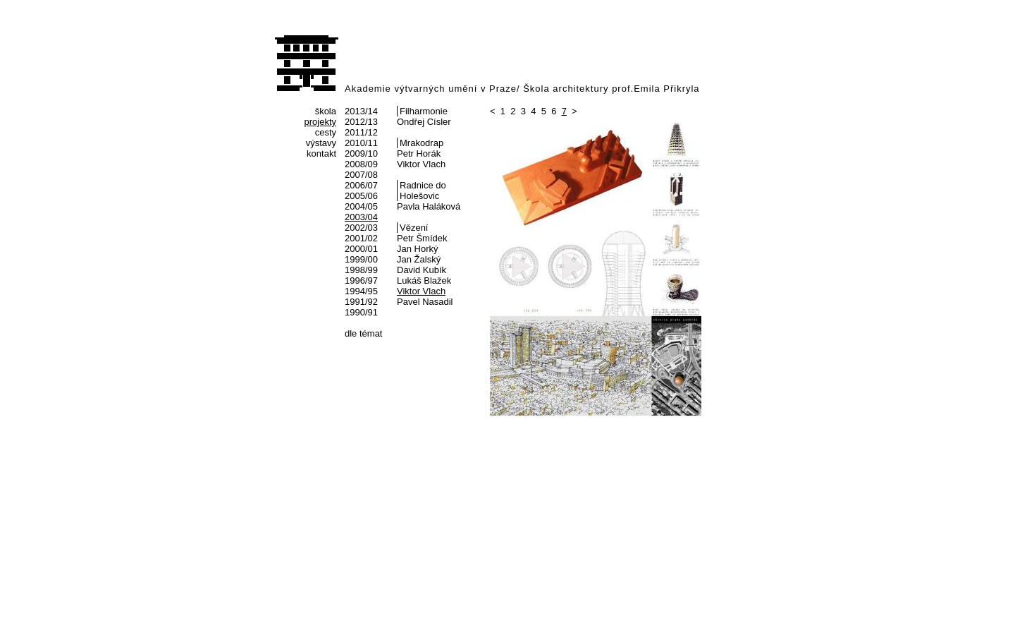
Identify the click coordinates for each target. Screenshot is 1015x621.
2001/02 (361, 238)
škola (325, 111)
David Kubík (421, 270)
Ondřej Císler (424, 121)
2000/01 (361, 248)
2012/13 (361, 121)
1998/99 (361, 270)
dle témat (363, 333)
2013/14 (361, 111)
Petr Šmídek (422, 238)
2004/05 (361, 206)
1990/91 (361, 312)
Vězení (414, 227)
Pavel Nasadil (425, 301)
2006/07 (361, 185)
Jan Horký (417, 248)
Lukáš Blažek (424, 280)
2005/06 (361, 196)
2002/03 (361, 227)
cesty (325, 132)
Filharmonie (424, 111)
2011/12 (361, 132)
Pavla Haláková (428, 206)
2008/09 (361, 164)
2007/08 (361, 174)
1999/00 (361, 259)
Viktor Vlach (421, 164)
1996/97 (361, 280)
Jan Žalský (419, 259)
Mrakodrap (421, 143)
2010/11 (361, 143)
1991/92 (361, 301)
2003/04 (361, 217)
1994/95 (361, 291)
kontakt (321, 153)
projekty (320, 121)
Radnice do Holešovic (423, 190)
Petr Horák (419, 153)
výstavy (321, 143)
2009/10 (361, 153)
